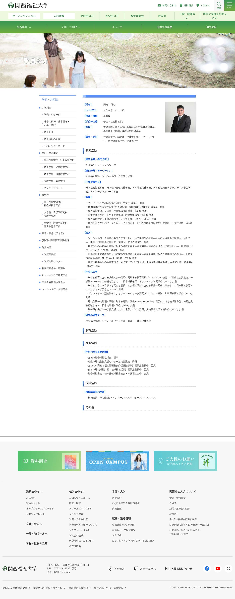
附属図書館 (50, 254)
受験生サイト (33, 503)
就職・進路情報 (121, 518)
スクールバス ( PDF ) (80, 508)
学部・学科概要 (50, 153)
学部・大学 (118, 491)
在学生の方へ (77, 491)
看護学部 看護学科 (54, 181)
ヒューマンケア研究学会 (54, 275)
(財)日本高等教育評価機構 (55, 240)
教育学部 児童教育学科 (57, 167)
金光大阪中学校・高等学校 (47, 587)
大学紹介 (46, 107)
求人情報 (116, 535)
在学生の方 (112, 15)
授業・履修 (75, 503)
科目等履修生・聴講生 (53, 268)
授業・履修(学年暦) (179, 508)
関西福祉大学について (182, 491)
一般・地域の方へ (36, 533)
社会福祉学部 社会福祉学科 (59, 160)
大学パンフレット (35, 514)
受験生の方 (87, 15)
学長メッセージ (52, 114)
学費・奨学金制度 (78, 519)
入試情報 (59, 15)
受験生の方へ (34, 491)
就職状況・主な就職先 (123, 530)
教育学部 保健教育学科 (57, 174)
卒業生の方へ (34, 524)
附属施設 (46, 247)
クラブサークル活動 (79, 530)
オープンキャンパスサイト (40, 508)
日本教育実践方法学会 (53, 282)
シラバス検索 (76, 514)
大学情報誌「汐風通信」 (82, 540)
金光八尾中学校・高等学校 (108, 587)
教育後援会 (137, 15)
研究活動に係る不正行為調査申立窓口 (189, 524)
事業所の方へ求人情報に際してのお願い (133, 540)
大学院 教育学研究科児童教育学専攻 (55, 225)
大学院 (45, 195)
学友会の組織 (76, 535)
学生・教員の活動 (36, 543)
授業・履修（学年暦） (53, 233)
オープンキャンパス (24, 15)
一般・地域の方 (187, 15)
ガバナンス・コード (54, 146)
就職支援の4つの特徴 (123, 524)
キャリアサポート (53, 188)
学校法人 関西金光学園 (14, 587)
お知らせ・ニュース (79, 497)
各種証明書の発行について (83, 524)
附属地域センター (53, 261)
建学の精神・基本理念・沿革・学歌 (57, 123)
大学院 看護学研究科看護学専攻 (55, 214)
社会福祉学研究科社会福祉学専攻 (53, 204)
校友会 (162, 15)
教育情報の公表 (52, 139)
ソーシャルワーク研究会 (54, 289)
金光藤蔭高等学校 (78, 587)
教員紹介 (48, 132)
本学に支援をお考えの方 (215, 15)
